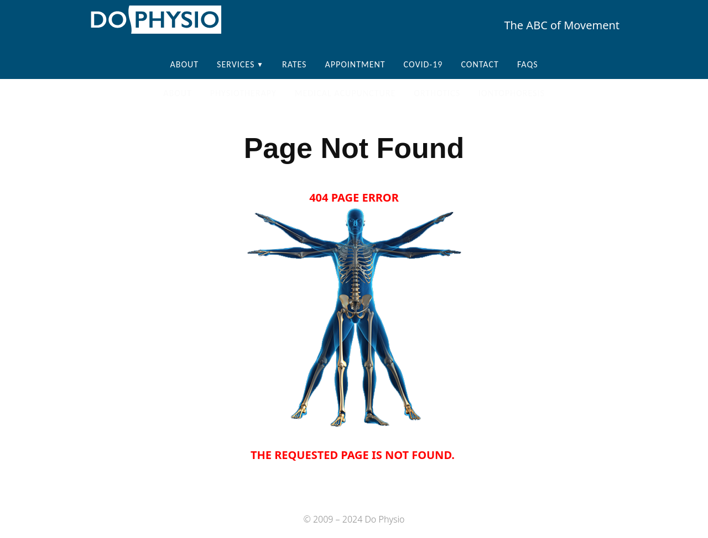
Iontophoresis (511, 93)
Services (235, 64)
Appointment (355, 64)
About (184, 64)
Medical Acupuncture (345, 93)
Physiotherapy (243, 93)
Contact (479, 64)
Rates (294, 64)
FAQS (527, 64)
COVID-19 (423, 64)
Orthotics (437, 93)
